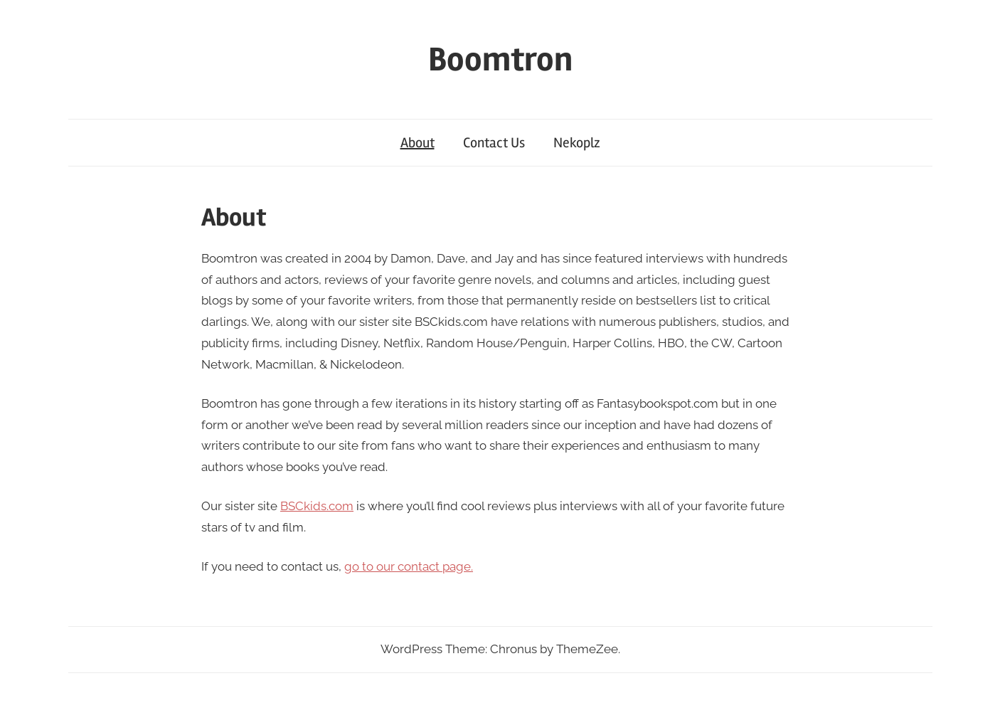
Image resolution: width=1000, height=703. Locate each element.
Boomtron (500, 59)
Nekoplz (576, 143)
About (417, 143)
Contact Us (494, 143)
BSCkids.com (316, 506)
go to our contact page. (408, 566)
